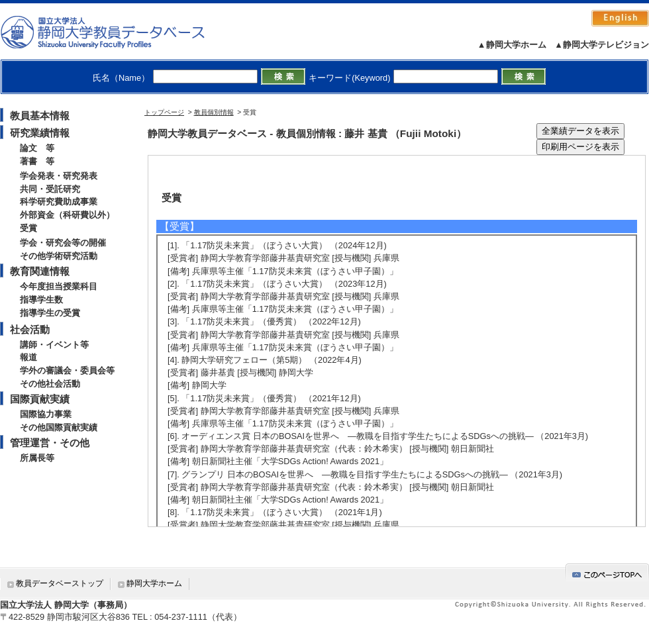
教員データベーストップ (59, 583)
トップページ (164, 112)
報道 (28, 357)
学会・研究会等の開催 (63, 243)
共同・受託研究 (50, 189)
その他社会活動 (50, 384)
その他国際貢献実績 (58, 427)
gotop (607, 572)
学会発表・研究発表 (58, 176)
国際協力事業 (46, 414)
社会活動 (30, 329)
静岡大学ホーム (154, 583)
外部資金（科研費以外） (67, 215)
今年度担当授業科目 (58, 286)
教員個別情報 (214, 112)
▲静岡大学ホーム (511, 45)
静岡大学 (116, 31)
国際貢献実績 (40, 399)
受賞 (28, 228)
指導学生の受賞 (50, 313)
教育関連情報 (40, 271)
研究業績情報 (40, 132)
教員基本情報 (40, 115)
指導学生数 (41, 300)
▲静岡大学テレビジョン (601, 45)
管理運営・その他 (49, 442)
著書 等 (37, 161)
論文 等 (37, 148)
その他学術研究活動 (58, 256)
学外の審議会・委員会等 (67, 370)
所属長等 (37, 458)
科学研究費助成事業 (58, 202)
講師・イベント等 (54, 345)
